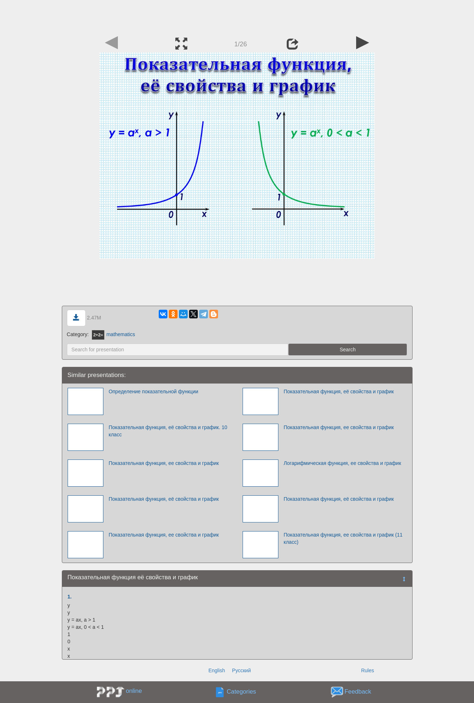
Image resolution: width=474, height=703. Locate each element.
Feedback (358, 692)
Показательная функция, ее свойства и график (338, 427)
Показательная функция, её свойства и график (338, 391)
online (134, 690)
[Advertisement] (237, 16)
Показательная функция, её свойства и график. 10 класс (167, 430)
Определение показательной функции (153, 391)
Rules (367, 670)
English (216, 670)
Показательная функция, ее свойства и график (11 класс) (342, 538)
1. (70, 597)
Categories (241, 692)
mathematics (113, 334)
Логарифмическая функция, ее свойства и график (342, 463)
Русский (241, 670)
